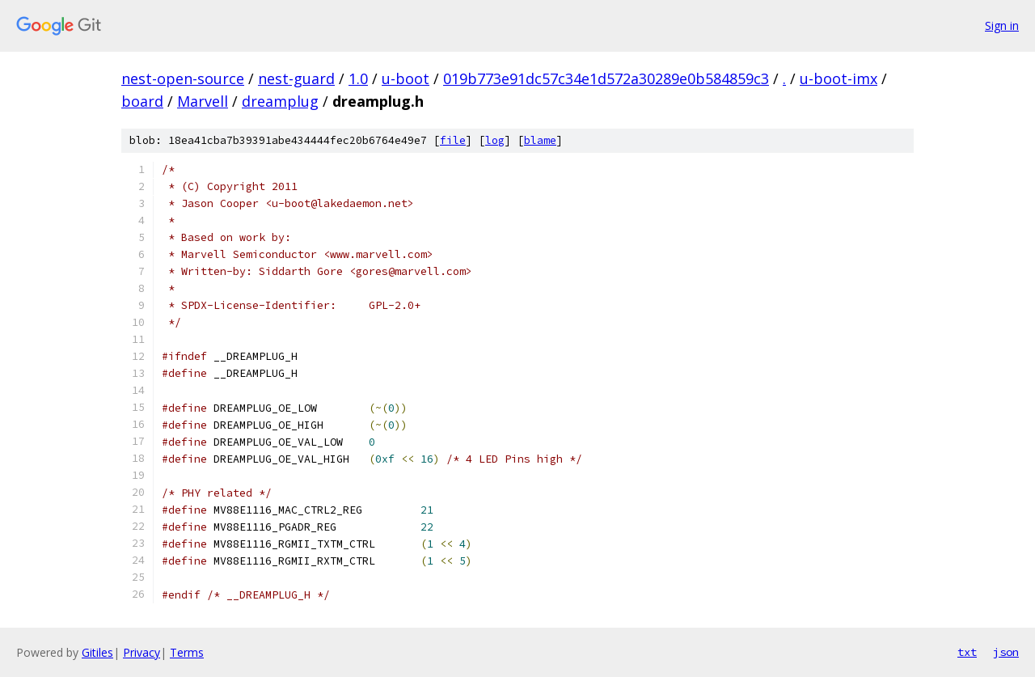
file (453, 140)
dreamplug (280, 101)
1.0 (358, 78)
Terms (187, 652)
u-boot (405, 78)
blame (540, 140)
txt (967, 652)
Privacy (141, 652)
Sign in (1002, 25)
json (1006, 652)
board (142, 101)
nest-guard (296, 78)
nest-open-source (182, 78)
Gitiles (97, 652)
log (495, 140)
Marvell (202, 101)
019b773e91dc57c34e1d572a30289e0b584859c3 (606, 78)
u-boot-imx (838, 78)
